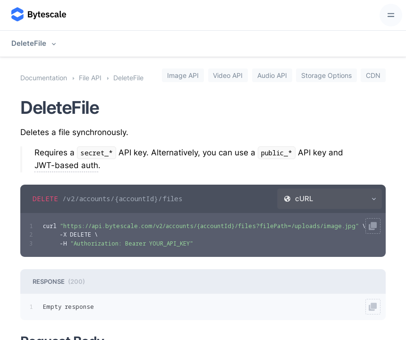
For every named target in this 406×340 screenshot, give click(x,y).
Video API (228, 75)
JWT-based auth (66, 165)
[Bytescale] (37, 15)
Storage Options (326, 75)
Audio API (272, 75)
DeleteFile (28, 43)
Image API (183, 75)
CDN (373, 75)
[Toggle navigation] (391, 15)
